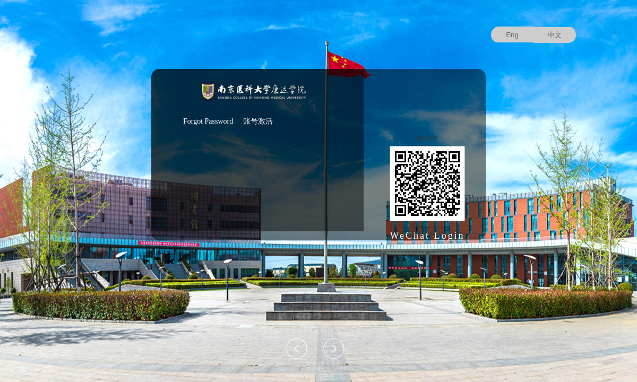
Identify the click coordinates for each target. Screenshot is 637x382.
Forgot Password (208, 121)
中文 (555, 35)
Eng (512, 35)
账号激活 (258, 121)
